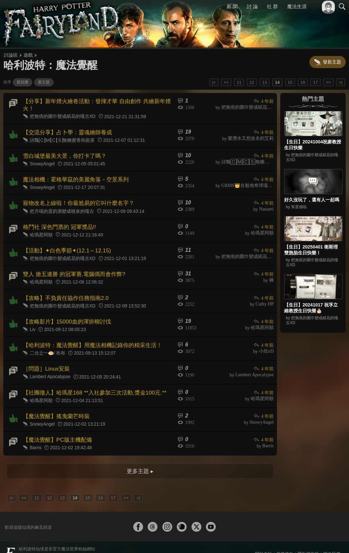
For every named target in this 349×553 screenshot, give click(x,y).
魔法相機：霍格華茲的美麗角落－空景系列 (72, 175)
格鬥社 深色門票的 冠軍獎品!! (57, 221)
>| (340, 82)
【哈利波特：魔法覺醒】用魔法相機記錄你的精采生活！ (88, 334)
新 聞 (232, 6)
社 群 (272, 6)
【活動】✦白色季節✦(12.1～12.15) (64, 243)
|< (214, 82)
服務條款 (284, 537)
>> (328, 82)
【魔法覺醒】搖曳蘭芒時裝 (54, 402)
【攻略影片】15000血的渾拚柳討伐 (64, 311)
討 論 (252, 6)
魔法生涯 (297, 6)
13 (264, 82)
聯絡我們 (331, 537)
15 (290, 82)
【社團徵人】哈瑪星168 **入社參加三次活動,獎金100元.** (90, 379)
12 (251, 82)
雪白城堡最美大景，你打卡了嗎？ (62, 153)
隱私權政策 (308, 537)
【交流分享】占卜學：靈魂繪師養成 (65, 130)
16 (303, 82)
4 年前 (264, 101)
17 (315, 82)
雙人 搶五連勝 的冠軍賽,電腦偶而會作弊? (71, 266)
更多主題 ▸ (140, 454)
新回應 (22, 82)
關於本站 (263, 537)
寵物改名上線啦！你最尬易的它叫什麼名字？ (75, 198)
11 (239, 82)
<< (226, 82)
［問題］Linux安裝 (45, 356)
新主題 (44, 82)
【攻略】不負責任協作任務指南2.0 (63, 289)
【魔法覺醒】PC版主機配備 (55, 425)
